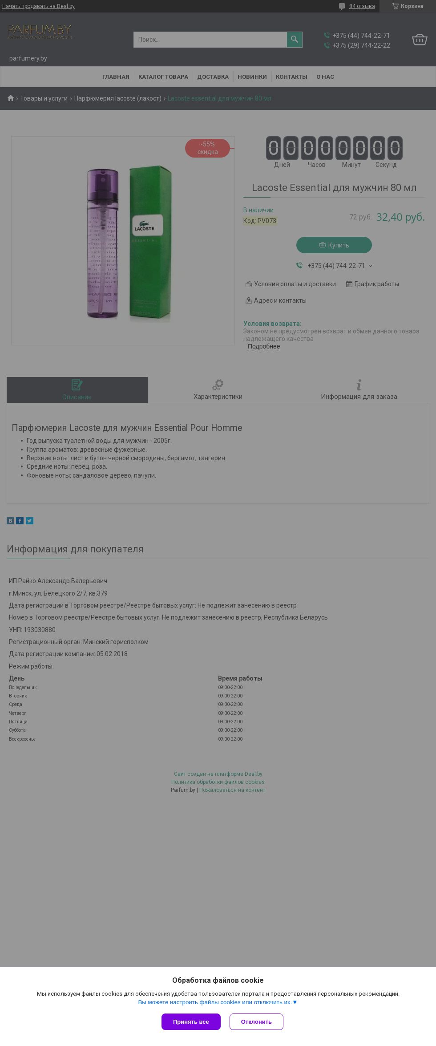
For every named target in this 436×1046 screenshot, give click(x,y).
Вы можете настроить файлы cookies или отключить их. (215, 1002)
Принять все (191, 1021)
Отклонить (256, 1021)
